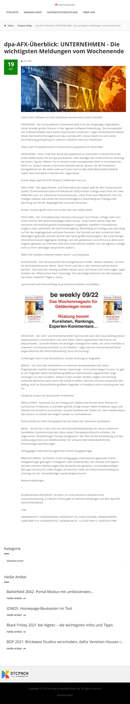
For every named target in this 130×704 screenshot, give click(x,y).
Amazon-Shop (33, 12)
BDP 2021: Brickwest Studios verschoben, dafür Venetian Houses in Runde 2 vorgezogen (65, 644)
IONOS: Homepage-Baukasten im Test (39, 608)
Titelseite (12, 12)
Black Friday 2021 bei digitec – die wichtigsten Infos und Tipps (60, 624)
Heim (10, 25)
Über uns (89, 12)
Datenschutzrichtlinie (62, 12)
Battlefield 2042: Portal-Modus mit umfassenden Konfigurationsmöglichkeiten (48, 593)
